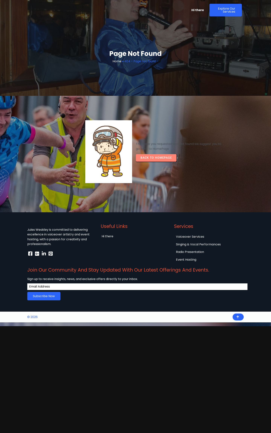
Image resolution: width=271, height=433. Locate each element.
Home (117, 61)
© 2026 (32, 288)
